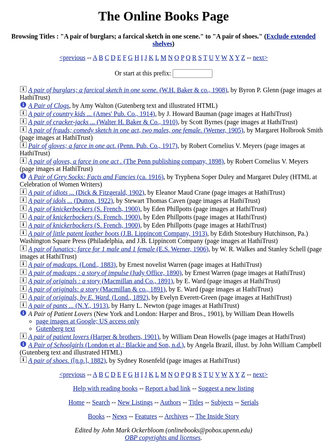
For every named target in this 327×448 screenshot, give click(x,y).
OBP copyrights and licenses (163, 437)
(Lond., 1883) (72, 264)
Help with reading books (105, 388)
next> (260, 57)
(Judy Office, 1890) (104, 272)
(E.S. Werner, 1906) (118, 249)
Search (101, 402)
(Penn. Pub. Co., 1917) (103, 145)
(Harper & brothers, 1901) (93, 336)
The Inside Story (217, 416)
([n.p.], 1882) (67, 360)
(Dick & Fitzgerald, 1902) (86, 192)
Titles (196, 402)
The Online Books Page (163, 16)
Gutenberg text (55, 328)
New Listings (135, 402)
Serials (250, 402)
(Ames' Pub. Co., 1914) (91, 113)
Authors (170, 402)
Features (146, 416)
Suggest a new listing (226, 388)
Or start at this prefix (142, 73)
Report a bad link (168, 388)
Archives (176, 416)
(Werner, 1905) (136, 130)
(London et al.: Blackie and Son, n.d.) (106, 344)
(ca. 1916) (96, 176)
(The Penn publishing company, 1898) (126, 161)
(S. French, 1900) (84, 208)
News (119, 416)
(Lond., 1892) (88, 297)
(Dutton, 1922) (70, 200)
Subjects (222, 402)
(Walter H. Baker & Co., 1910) (103, 121)
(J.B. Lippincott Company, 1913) (117, 233)
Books (96, 416)
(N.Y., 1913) (68, 305)
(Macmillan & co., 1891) (96, 289)
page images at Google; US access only (87, 321)
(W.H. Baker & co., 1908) (127, 89)
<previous (72, 57)
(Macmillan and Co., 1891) (100, 280)
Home (76, 402)
